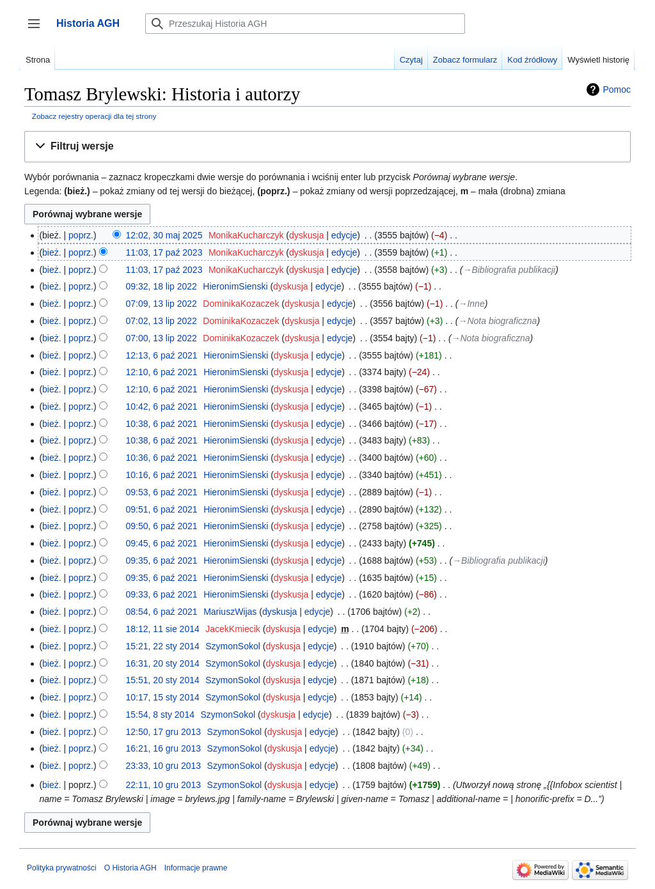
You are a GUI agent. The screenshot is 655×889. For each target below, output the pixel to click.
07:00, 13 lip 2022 (161, 338)
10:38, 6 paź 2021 (162, 424)
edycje (344, 235)
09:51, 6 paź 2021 (162, 509)
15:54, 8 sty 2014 (160, 714)
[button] (327, 146)
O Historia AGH (130, 867)
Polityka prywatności (62, 867)
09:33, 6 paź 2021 (162, 594)
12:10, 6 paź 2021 (162, 372)
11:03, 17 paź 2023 (164, 252)
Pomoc (617, 89)
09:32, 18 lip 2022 (161, 286)
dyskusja (306, 235)
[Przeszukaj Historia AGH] (305, 23)
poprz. (80, 235)
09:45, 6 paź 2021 (162, 543)
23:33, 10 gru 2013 (163, 766)
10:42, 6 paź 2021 (162, 406)
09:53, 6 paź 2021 (162, 492)
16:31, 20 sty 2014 (163, 663)
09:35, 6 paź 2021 (162, 560)
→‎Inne (471, 303)
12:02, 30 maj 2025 (164, 235)
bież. (51, 252)
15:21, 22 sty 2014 (163, 646)
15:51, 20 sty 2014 (163, 680)
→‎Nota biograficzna (497, 321)
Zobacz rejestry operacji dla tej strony (94, 116)
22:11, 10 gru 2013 (163, 785)
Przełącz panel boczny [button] (38, 29)
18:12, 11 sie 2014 (163, 629)
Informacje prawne (196, 867)
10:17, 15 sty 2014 (163, 697)
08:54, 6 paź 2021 (162, 612)
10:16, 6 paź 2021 (162, 475)
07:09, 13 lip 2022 (161, 303)
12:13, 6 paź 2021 (162, 355)
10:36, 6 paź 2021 (162, 457)
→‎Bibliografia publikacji (508, 270)
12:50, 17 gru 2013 (163, 732)
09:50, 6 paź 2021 (162, 526)
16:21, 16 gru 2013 (163, 748)
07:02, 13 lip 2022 (161, 321)
